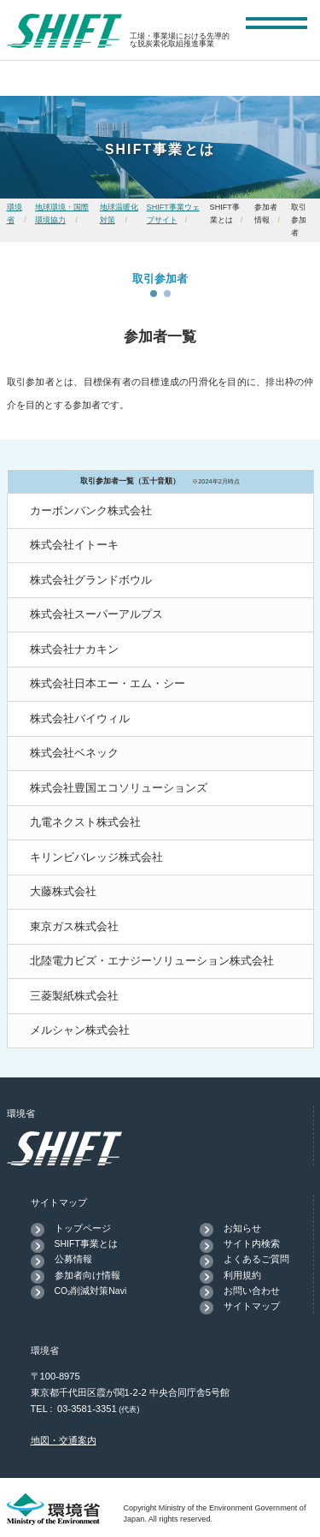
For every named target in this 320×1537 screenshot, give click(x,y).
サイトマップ (252, 1306)
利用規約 (242, 1275)
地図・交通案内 (63, 1440)
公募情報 (73, 1259)
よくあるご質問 (256, 1259)
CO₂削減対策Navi (91, 1290)
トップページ (83, 1228)
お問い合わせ (252, 1290)
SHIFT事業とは (86, 1243)
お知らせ (242, 1228)
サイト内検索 (252, 1243)
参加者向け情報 (87, 1275)
